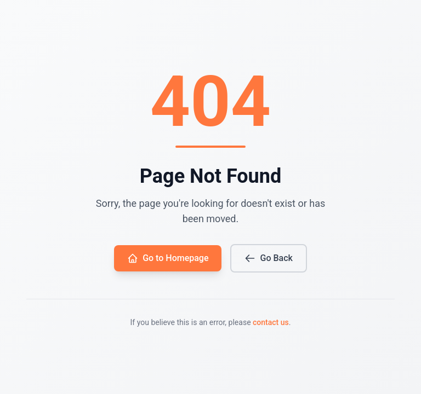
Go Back (268, 258)
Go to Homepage (167, 258)
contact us (271, 322)
